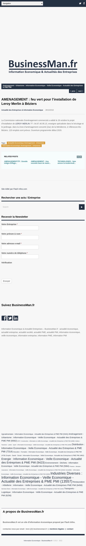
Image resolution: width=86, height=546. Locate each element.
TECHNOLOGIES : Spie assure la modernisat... (67, 162)
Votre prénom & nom (11, 234)
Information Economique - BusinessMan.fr (38, 540)
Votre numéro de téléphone (14, 253)
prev (72, 91)
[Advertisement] (43, 31)
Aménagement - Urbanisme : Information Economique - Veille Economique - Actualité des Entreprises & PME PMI (43, 86)
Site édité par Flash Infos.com (14, 189)
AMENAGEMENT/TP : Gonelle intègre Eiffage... (15, 162)
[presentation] (22, 269)
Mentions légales (57, 529)
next (80, 91)
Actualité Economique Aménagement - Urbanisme (26, 143)
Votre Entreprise (9, 224)
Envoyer (6, 281)
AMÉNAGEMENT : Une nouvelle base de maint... (41, 162)
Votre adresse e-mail (11, 244)
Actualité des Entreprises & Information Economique (22, 110)
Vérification (6, 263)
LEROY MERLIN (22, 124)
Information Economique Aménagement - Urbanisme (21, 145)
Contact (70, 529)
